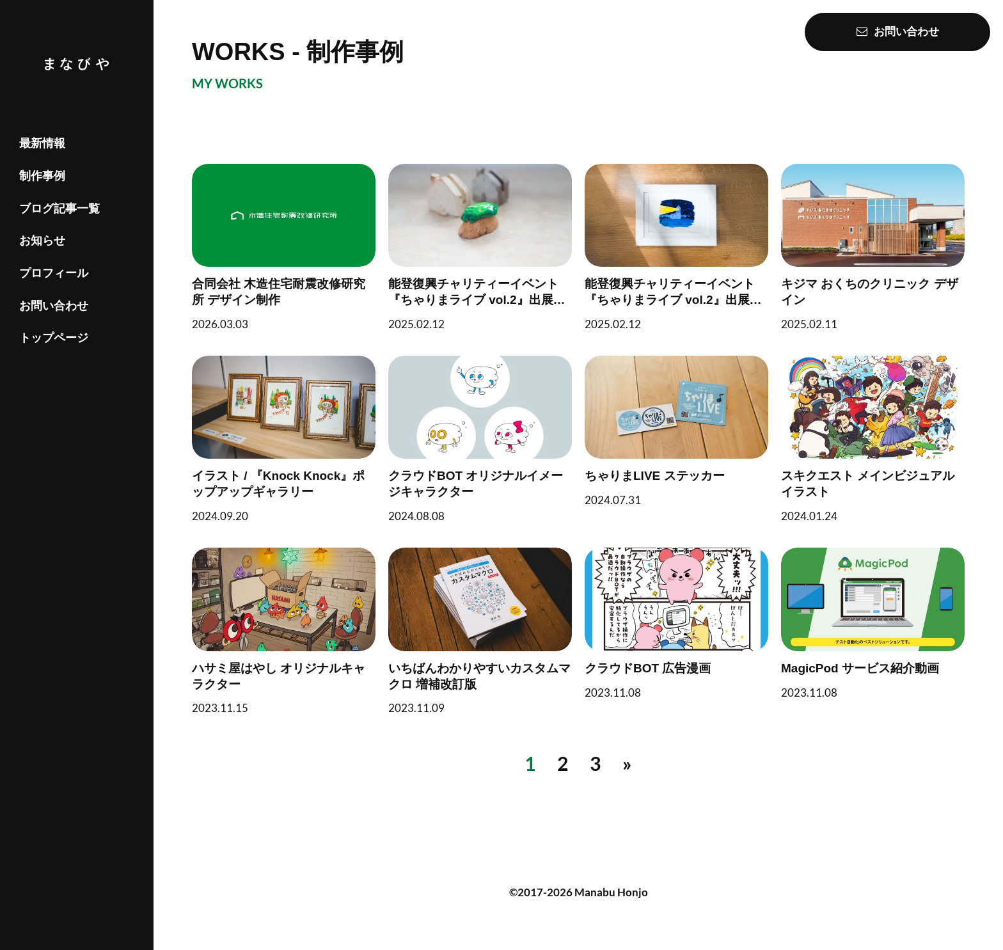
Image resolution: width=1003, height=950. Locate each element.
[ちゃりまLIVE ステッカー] (676, 431)
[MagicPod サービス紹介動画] (873, 623)
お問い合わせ (53, 305)
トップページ (53, 337)
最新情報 (42, 143)
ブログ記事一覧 (59, 208)
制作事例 (42, 176)
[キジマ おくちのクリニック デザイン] (873, 247)
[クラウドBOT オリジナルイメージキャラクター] (480, 439)
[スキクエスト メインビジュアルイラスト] (873, 439)
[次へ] (627, 763)
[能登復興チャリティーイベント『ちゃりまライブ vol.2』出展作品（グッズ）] (480, 247)
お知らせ (42, 240)
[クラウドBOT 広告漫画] (676, 623)
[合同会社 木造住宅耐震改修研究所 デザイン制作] (283, 247)
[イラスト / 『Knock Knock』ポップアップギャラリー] (283, 439)
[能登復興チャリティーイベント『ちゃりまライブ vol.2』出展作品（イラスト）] (676, 247)
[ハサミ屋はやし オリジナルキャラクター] (283, 631)
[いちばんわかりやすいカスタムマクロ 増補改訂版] (480, 631)
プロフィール (53, 273)
